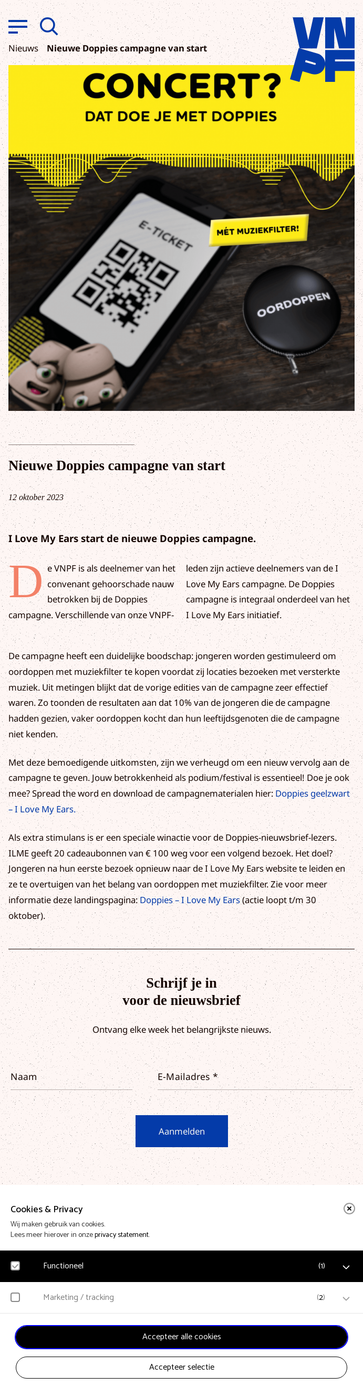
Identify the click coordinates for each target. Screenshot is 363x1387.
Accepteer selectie (181, 1367)
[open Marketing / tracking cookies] (346, 1299)
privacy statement (122, 1235)
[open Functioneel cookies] (346, 1267)
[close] (349, 1208)
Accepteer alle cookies (181, 1337)
